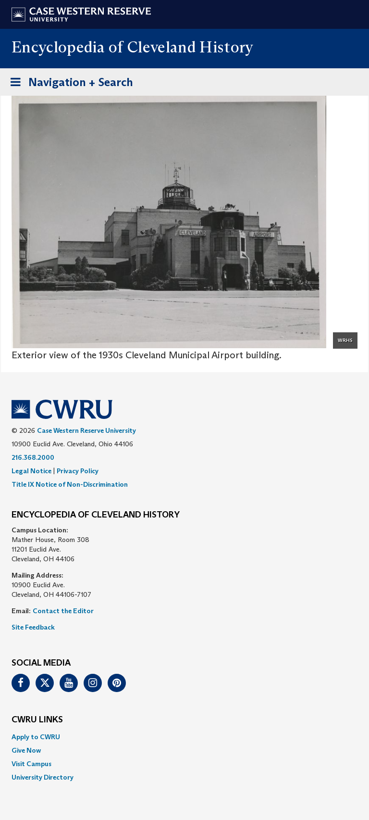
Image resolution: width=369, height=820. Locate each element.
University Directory (43, 777)
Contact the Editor (63, 610)
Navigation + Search (68, 84)
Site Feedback (33, 627)
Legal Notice (31, 471)
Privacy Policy (77, 471)
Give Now (26, 750)
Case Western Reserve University (86, 430)
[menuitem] (184, 737)
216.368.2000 (33, 457)
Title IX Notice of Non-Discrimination (70, 484)
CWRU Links (37, 720)
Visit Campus (31, 763)
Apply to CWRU (36, 736)
